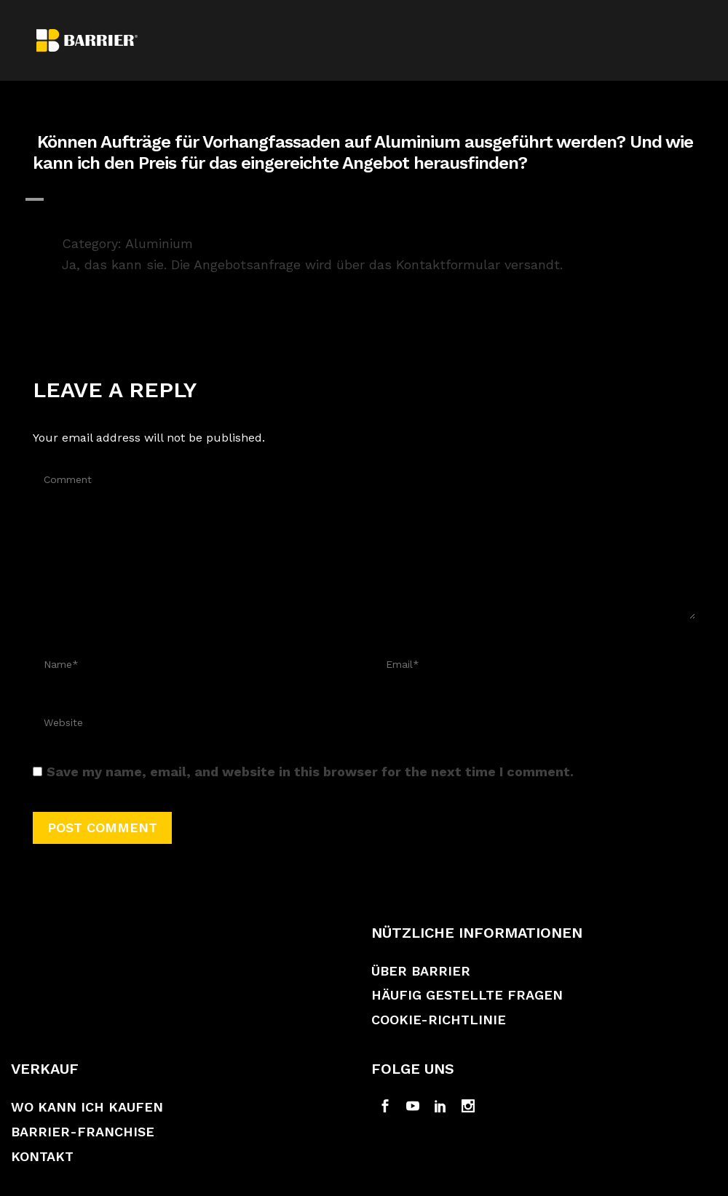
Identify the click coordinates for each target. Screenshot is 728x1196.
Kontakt (42, 1156)
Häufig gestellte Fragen (467, 994)
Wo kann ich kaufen (87, 1107)
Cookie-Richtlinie (438, 1019)
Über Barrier (420, 970)
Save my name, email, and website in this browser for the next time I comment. (310, 771)
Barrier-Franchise (82, 1131)
